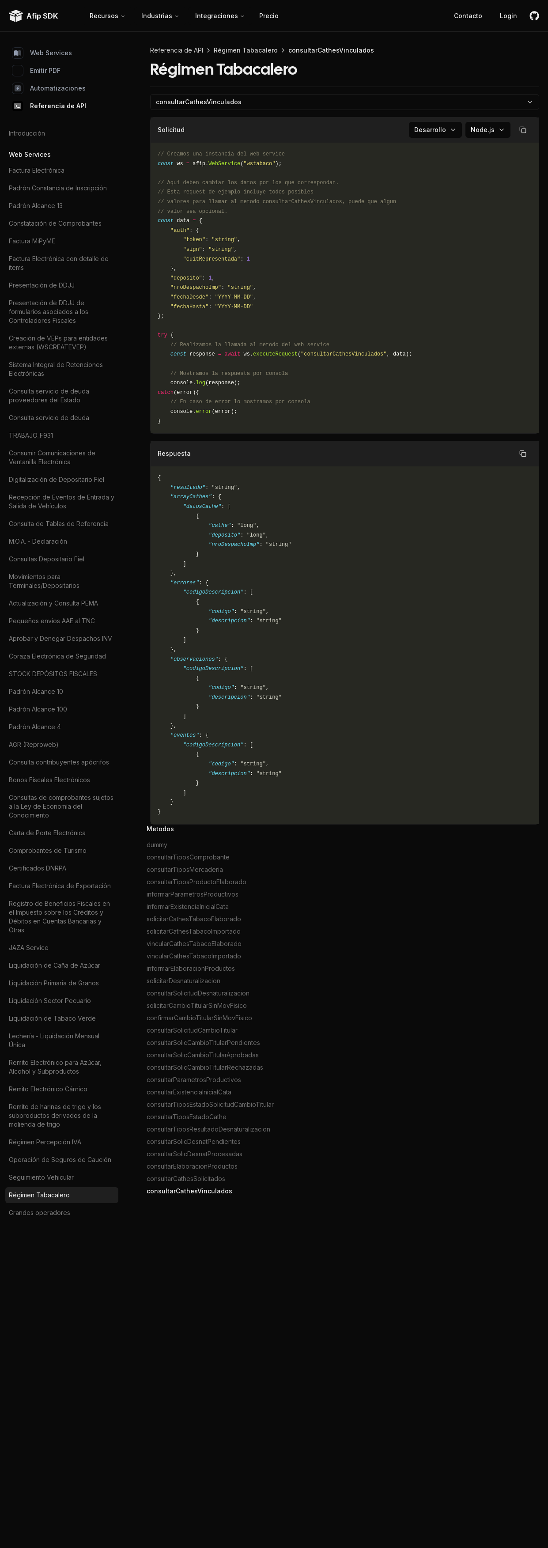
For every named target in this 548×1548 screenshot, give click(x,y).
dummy (157, 844)
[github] (534, 16)
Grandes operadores (39, 1212)
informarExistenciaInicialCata (188, 906)
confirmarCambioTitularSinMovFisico (199, 1018)
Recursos (107, 15)
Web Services (42, 53)
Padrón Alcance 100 (38, 709)
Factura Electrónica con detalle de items (59, 263)
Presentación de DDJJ (42, 285)
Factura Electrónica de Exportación (60, 885)
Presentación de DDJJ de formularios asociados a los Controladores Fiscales (48, 311)
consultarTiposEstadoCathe (187, 1116)
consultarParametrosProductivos (194, 1079)
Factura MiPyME (32, 241)
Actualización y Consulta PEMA (53, 603)
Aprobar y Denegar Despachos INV (60, 638)
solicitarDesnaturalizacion (183, 980)
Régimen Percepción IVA (45, 1142)
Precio (269, 15)
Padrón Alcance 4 (35, 726)
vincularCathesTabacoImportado (194, 956)
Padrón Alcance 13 (36, 205)
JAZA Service (29, 947)
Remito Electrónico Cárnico (48, 1089)
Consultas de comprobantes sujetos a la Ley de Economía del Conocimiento (61, 806)
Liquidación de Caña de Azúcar (54, 965)
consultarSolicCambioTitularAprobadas (203, 1055)
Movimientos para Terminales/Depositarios (44, 581)
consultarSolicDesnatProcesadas (194, 1154)
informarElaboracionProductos (191, 968)
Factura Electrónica (36, 170)
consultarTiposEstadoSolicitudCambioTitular (210, 1104)
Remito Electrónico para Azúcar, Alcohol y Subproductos (55, 1067)
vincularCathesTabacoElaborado (194, 943)
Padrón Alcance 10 (36, 691)
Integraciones (220, 15)
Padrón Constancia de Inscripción (58, 188)
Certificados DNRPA (37, 868)
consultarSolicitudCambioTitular (192, 1030)
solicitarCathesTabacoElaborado (194, 919)
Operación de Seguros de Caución (60, 1159)
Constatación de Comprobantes (55, 223)
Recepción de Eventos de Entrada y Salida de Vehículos (61, 501)
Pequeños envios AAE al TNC (52, 620)
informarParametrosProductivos (192, 894)
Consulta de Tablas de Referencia (59, 523)
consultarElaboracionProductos (192, 1166)
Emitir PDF (36, 70)
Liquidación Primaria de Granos (54, 983)
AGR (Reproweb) (34, 744)
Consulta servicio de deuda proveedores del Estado (49, 395)
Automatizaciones (49, 88)
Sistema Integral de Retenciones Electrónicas (56, 369)
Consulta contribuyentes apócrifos (59, 762)
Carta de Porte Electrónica (47, 832)
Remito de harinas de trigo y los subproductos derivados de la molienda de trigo (55, 1115)
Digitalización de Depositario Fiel (56, 479)
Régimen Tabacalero (39, 1195)
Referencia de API (49, 106)
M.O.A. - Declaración (38, 541)
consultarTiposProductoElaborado (196, 882)
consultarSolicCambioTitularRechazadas (205, 1067)
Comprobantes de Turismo (48, 850)
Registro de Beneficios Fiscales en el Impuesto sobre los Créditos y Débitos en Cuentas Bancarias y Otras (59, 917)
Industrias (160, 15)
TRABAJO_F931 (31, 435)
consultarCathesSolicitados (186, 1178)
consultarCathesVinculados (189, 1191)
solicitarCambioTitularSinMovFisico (197, 1005)
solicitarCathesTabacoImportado (194, 931)
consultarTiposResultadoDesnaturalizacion (208, 1129)
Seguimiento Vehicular (41, 1177)
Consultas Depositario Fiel (46, 559)
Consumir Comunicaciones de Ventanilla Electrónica (52, 457)
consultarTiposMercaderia (185, 869)
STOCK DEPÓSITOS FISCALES (53, 673)
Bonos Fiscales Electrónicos (49, 779)
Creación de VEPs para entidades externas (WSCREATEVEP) (58, 342)
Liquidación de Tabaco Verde (52, 1018)
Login (508, 15)
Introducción (27, 133)
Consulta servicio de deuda (49, 417)
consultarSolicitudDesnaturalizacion (198, 993)
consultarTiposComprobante (188, 857)
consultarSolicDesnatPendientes (194, 1141)
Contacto (468, 15)
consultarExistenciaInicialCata (189, 1092)
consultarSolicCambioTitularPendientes (203, 1042)
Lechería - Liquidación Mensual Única (54, 1040)
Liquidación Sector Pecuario (50, 1000)
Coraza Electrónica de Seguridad (57, 656)
